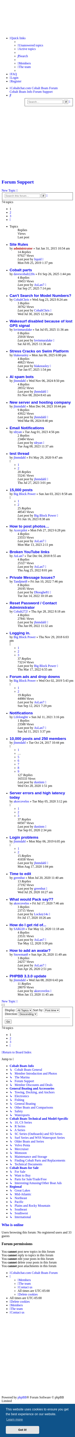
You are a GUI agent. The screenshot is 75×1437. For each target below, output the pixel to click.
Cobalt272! (21, 611)
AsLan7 (39, 284)
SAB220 (19, 929)
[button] (10, 220)
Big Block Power (25, 494)
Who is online (12, 1225)
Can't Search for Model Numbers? (40, 295)
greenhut (19, 877)
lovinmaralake (23, 329)
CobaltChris (21, 299)
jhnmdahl (20, 380)
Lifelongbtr (21, 717)
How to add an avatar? (30, 950)
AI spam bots (22, 377)
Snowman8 (21, 954)
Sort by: (46, 1010)
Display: (18, 1010)
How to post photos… (29, 526)
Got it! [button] (22, 1429)
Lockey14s (41, 914)
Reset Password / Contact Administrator (33, 605)
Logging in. (20, 633)
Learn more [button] (14, 1419)
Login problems (24, 837)
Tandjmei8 (20, 581)
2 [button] (10, 212)
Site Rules (19, 244)
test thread (19, 453)
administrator (23, 248)
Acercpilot (20, 530)
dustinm (39, 782)
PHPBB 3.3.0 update (28, 976)
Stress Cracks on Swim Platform (39, 351)
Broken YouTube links (29, 552)
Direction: (21, 1014)
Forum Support (18, 182)
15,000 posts (21, 490)
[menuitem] (30, 45)
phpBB (22, 1397)
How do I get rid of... (28, 925)
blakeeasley (21, 355)
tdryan (18, 432)
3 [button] (10, 216)
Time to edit (20, 874)
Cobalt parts (21, 270)
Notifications (21, 713)
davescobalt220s (24, 274)
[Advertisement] (37, 143)
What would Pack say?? (31, 899)
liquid (37, 259)
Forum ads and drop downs (35, 677)
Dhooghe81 (41, 592)
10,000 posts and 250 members (38, 738)
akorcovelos (21, 801)
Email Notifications (27, 428)
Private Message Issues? (32, 577)
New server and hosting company (40, 402)
